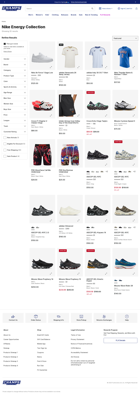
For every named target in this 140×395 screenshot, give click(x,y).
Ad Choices (75, 357)
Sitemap (6, 348)
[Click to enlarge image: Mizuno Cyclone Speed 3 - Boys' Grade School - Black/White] (135, 115)
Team (15, 126)
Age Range (15, 92)
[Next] (135, 2)
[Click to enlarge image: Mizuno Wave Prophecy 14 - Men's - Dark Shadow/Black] (52, 273)
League (15, 120)
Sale (80, 15)
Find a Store (7, 51)
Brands (73, 15)
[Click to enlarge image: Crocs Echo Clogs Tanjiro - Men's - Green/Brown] (107, 115)
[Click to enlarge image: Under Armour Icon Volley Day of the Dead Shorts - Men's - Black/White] (80, 115)
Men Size (15, 98)
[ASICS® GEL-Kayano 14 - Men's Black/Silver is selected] (88, 227)
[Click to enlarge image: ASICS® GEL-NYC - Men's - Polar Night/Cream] (135, 164)
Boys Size (15, 109)
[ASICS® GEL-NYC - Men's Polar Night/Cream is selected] (115, 171)
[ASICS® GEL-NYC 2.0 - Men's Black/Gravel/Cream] (37, 227)
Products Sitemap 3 (11, 361)
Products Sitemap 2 (11, 357)
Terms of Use (76, 335)
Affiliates (7, 344)
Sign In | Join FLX (125, 8)
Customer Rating (15, 132)
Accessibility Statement (79, 352)
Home (4, 21)
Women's (39, 15)
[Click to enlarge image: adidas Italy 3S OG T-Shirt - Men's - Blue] (107, 67)
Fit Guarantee (42, 370)
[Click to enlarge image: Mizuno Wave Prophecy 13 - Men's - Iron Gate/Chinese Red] (80, 273)
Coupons (40, 352)
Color (15, 81)
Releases (64, 15)
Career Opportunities (11, 339)
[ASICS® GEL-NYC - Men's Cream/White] (97, 171)
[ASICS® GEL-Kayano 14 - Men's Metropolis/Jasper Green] (92, 227)
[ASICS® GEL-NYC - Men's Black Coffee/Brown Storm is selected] (115, 227)
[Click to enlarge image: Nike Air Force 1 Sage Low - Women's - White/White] (52, 67)
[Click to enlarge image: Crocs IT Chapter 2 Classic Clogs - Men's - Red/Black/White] (52, 115)
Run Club (40, 365)
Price (15, 115)
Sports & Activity (15, 87)
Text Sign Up (42, 348)
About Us (7, 335)
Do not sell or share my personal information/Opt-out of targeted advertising (83, 363)
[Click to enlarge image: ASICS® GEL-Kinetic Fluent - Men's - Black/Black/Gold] (107, 273)
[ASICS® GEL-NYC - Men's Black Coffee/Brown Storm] (102, 171)
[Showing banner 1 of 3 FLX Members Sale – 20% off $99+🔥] (70, 2)
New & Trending (91, 15)
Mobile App (41, 344)
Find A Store (41, 361)
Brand (15, 65)
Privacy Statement (77, 339)
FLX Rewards (105, 15)
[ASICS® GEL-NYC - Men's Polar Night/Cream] (92, 171)
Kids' (47, 15)
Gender (15, 59)
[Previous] (5, 2)
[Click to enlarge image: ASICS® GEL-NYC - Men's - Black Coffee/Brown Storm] (135, 220)
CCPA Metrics (76, 348)
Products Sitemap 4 (11, 365)
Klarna (39, 357)
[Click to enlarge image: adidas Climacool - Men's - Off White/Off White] (80, 220)
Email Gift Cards (43, 335)
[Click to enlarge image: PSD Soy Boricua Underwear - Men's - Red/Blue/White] (80, 164)
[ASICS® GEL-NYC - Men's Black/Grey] (120, 171)
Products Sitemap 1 (11, 352)
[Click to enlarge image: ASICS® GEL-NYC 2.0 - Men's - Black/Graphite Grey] (52, 220)
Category (15, 70)
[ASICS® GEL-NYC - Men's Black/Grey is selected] (88, 171)
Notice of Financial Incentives (81, 344)
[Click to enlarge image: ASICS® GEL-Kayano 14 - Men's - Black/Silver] (107, 220)
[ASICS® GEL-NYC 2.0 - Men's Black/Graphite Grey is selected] (33, 227)
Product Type (15, 76)
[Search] (60, 8)
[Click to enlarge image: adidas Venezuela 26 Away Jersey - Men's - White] (80, 67)
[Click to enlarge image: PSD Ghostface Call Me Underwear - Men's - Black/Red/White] (52, 164)
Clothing (55, 15)
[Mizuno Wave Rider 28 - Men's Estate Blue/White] (120, 280)
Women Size (15, 104)
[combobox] (60, 8)
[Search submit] (92, 8)
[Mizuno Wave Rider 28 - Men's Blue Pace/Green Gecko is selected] (115, 280)
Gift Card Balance (43, 339)
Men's (30, 15)
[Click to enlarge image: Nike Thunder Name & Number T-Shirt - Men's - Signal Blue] (135, 67)
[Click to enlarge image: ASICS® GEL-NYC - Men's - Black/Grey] (107, 164)
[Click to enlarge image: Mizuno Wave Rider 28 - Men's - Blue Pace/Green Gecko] (135, 273)
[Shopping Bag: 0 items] (136, 8)
